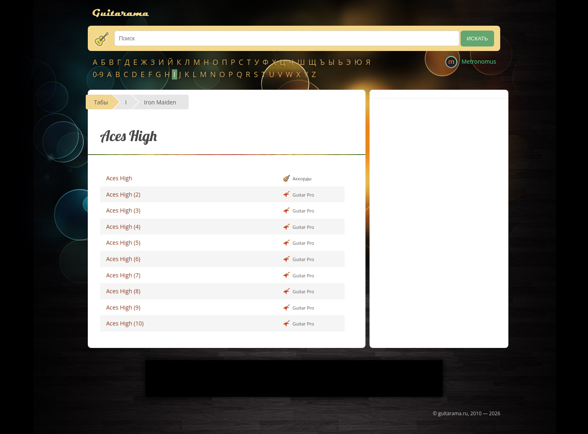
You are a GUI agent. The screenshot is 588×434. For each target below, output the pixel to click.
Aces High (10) (125, 323)
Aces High (119, 178)
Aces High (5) (123, 242)
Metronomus (478, 61)
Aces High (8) (123, 291)
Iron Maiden (160, 102)
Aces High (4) (123, 226)
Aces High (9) (123, 307)
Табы (101, 102)
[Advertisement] (439, 163)
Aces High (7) (123, 275)
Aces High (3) (123, 210)
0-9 (98, 74)
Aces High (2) (123, 194)
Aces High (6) (123, 259)
